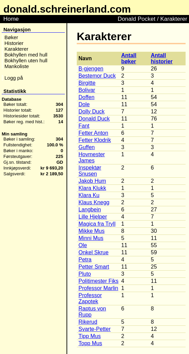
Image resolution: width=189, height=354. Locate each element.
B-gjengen (90, 68)
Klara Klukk (92, 188)
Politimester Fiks (98, 281)
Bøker (11, 37)
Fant (83, 126)
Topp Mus (90, 343)
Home (11, 19)
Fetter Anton (93, 133)
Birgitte (87, 83)
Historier (14, 43)
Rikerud (87, 322)
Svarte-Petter (94, 329)
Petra (84, 259)
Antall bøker (128, 58)
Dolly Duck (91, 111)
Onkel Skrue (93, 252)
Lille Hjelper (92, 217)
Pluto (84, 274)
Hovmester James (91, 157)
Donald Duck (94, 119)
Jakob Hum (92, 181)
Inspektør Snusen (89, 171)
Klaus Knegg (94, 202)
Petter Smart (93, 267)
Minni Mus (90, 238)
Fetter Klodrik (94, 140)
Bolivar (86, 90)
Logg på (13, 78)
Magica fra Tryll (96, 224)
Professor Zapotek (90, 298)
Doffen (86, 97)
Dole (84, 104)
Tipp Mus (89, 336)
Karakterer (16, 49)
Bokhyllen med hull (25, 55)
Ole (82, 245)
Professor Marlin (98, 288)
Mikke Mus (91, 231)
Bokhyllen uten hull (25, 60)
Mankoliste (16, 66)
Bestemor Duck (97, 76)
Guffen (86, 147)
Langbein (89, 209)
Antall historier (162, 58)
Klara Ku (88, 195)
